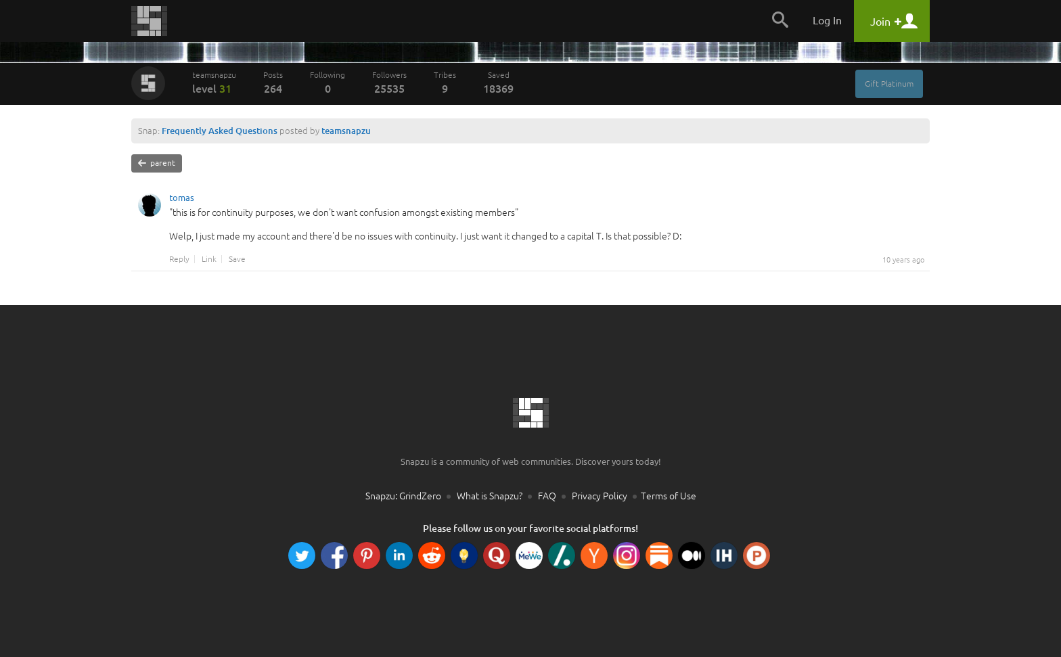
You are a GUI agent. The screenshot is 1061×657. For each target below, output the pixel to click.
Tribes (445, 82)
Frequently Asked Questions (219, 130)
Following (327, 82)
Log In (827, 20)
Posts (273, 82)
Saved (498, 82)
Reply (179, 259)
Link (209, 259)
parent (156, 163)
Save (237, 259)
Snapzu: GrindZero (403, 496)
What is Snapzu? (489, 496)
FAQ (547, 496)
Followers (389, 82)
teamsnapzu (214, 82)
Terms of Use (668, 496)
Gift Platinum (889, 83)
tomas (181, 200)
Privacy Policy (599, 496)
